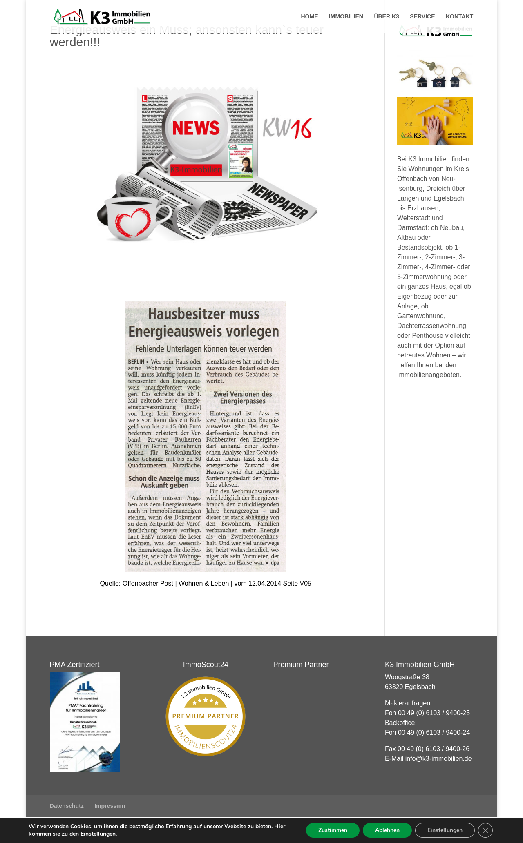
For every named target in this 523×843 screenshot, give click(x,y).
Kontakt (459, 16)
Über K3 (386, 16)
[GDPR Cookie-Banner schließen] (485, 830)
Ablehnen (387, 830)
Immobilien (346, 16)
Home (309, 16)
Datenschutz (67, 806)
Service (422, 16)
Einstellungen (98, 834)
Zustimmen (332, 830)
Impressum (109, 806)
